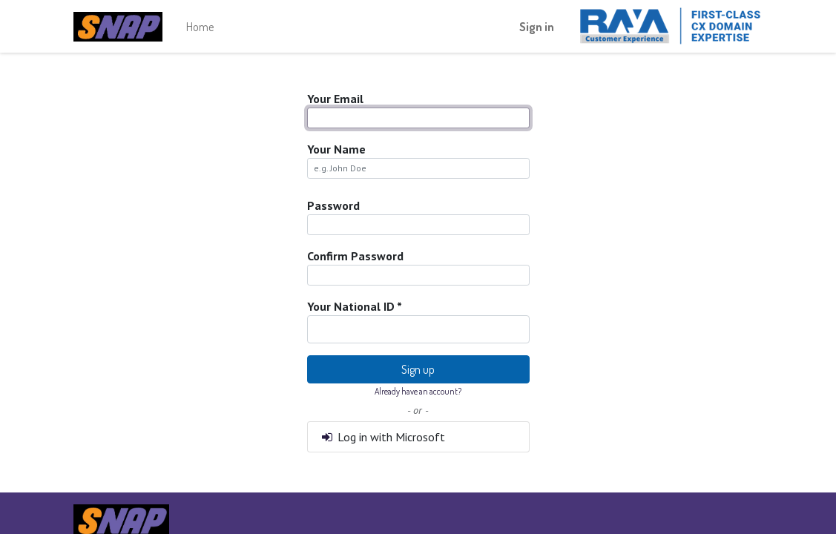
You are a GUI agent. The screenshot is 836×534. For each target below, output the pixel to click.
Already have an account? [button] (418, 391)
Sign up (418, 369)
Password (333, 205)
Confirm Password (355, 255)
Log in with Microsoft (383, 436)
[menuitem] (200, 27)
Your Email (335, 98)
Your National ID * (354, 306)
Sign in (536, 26)
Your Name (336, 149)
